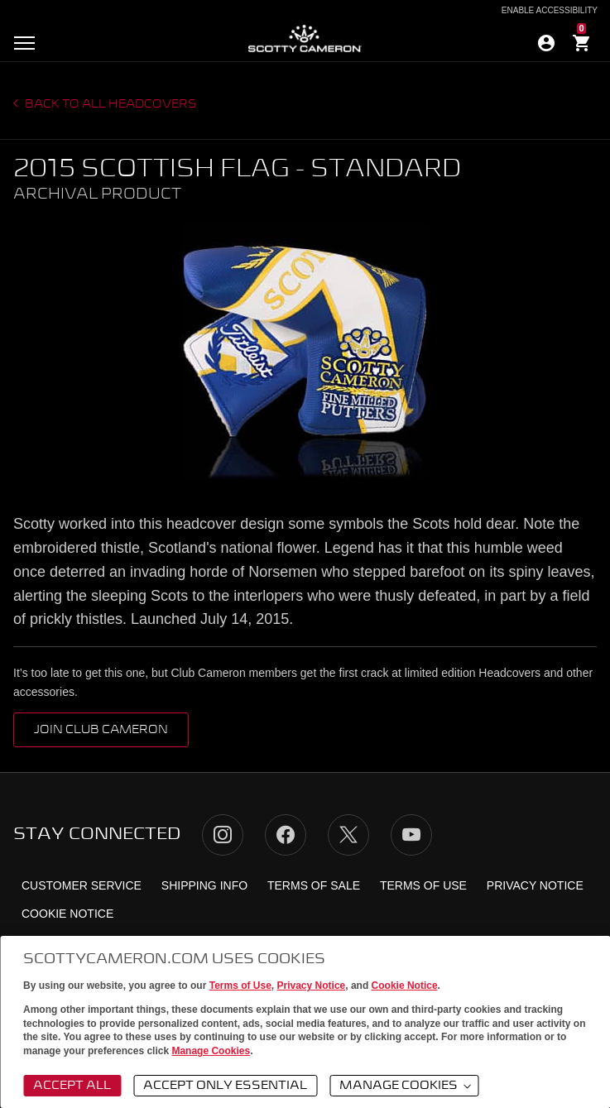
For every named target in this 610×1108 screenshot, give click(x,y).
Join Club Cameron (101, 730)
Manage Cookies (210, 1051)
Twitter (348, 835)
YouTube (411, 835)
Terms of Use (240, 985)
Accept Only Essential (225, 1085)
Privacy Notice (311, 985)
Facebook (285, 835)
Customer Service (82, 885)
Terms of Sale (313, 885)
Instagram (222, 835)
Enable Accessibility (550, 11)
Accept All (72, 1085)
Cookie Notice (405, 985)
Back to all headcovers (109, 104)
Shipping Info (204, 885)
